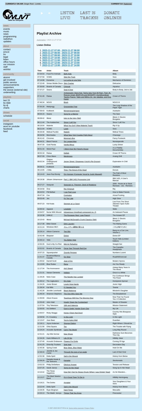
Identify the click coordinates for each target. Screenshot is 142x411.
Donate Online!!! (112, 15)
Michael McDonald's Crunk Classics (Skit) (80, 220)
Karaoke (67, 360)
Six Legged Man (70, 141)
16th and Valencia (71, 305)
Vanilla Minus (69, 145)
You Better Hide (70, 240)
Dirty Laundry (69, 224)
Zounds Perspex (70, 252)
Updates (7, 41)
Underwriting (9, 92)
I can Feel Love (70, 192)
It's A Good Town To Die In (74, 377)
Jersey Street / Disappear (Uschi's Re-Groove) (82, 161)
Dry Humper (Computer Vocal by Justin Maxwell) (83, 174)
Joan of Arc (68, 261)
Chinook (67, 86)
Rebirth (66, 132)
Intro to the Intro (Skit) (72, 118)
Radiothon (8, 39)
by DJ (5, 105)
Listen (5, 59)
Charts (6, 108)
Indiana (67, 273)
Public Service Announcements (11, 83)
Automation (41, 40)
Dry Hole (67, 281)
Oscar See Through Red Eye (75, 248)
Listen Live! (67, 15)
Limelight (67, 209)
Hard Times (68, 390)
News (5, 34)
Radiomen (128, 4)
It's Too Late (68, 198)
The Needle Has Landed (73, 277)
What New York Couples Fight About (78, 135)
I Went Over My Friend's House (76, 149)
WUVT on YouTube (11, 126)
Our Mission (9, 64)
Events (6, 29)
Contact (7, 49)
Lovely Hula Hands (71, 284)
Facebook (7, 129)
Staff (5, 67)
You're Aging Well (71, 320)
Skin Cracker (69, 83)
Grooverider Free (70, 107)
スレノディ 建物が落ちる (74, 227)
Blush (66, 102)
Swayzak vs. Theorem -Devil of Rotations (80, 185)
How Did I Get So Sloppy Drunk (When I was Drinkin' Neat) (87, 372)
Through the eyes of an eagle (75, 352)
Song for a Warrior (71, 114)
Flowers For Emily (71, 341)
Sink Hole (67, 344)
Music (6, 31)
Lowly (66, 129)
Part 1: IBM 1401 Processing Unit (77, 179)
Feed (5, 131)
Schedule (7, 116)
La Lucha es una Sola (72, 80)
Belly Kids (68, 74)
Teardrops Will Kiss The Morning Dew (78, 298)
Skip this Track (69, 77)
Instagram (8, 124)
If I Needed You (70, 287)
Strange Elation (70, 323)
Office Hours (9, 62)
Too (65, 327)
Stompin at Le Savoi (72, 204)
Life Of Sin (68, 338)
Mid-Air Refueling (70, 244)
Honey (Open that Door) (73, 313)
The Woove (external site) (15, 90)
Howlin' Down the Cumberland (76, 302)
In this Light (68, 317)
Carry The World (70, 330)
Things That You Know (73, 393)
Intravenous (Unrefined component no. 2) (80, 212)
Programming (9, 36)
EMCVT (6, 52)
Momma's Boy (69, 138)
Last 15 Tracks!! (89, 15)
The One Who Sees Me (73, 294)
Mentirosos (68, 156)
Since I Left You (70, 122)
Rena (66, 264)
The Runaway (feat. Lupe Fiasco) (77, 215)
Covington (68, 195)
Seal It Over (68, 90)
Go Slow (67, 257)
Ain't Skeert (68, 268)
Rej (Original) (69, 189)
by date (7, 103)
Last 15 (6, 100)
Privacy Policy (89, 408)
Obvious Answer (70, 365)
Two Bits (67, 231)
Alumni (6, 77)
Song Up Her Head (71, 368)
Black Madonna (70, 291)
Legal (5, 57)
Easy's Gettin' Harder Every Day (76, 309)
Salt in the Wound (71, 356)
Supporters (8, 87)
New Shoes (68, 334)
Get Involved (9, 80)
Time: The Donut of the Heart (75, 170)
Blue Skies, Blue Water (73, 348)
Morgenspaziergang (71, 111)
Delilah (66, 153)
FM (4, 54)
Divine (66, 236)
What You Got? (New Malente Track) (78, 126)
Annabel (67, 383)
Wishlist (7, 69)
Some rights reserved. (76, 408)
